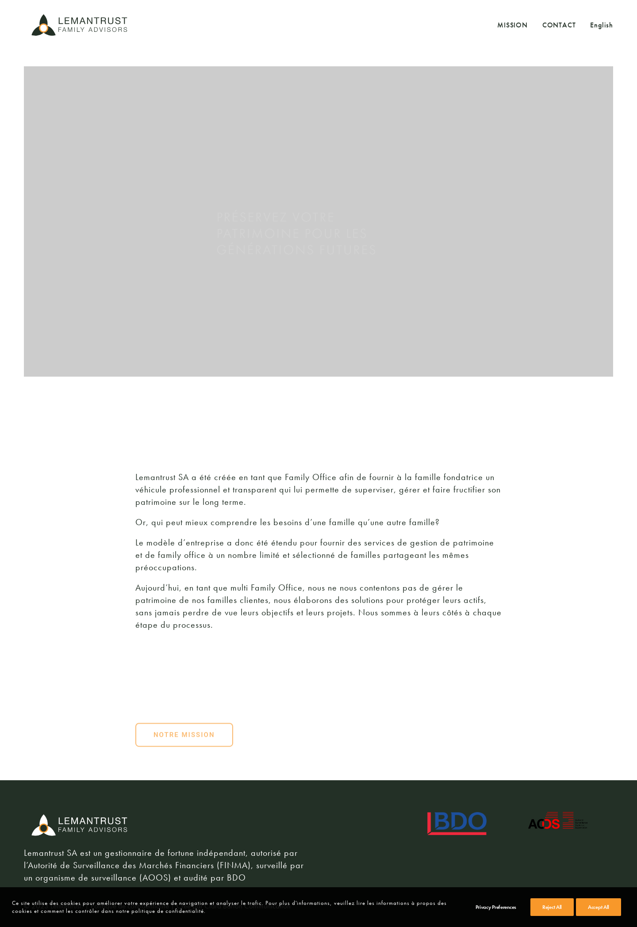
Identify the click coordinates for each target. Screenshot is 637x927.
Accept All (598, 907)
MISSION (512, 25)
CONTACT (559, 25)
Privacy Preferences (496, 907)
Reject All (552, 907)
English (601, 25)
